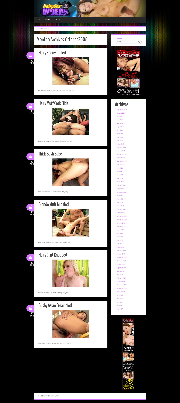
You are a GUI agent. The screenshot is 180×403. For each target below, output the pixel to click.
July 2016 (120, 130)
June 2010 (120, 237)
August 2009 (120, 271)
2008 (42, 29)
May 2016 (120, 137)
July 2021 (120, 116)
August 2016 (120, 127)
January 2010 (121, 254)
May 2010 (120, 240)
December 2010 (122, 216)
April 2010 (120, 244)
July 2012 (120, 168)
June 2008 (120, 295)
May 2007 (120, 309)
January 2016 (121, 151)
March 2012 (120, 182)
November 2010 (122, 219)
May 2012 (120, 175)
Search (119, 38)
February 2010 (121, 250)
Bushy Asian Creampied (55, 305)
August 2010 (120, 230)
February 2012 (121, 185)
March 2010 (120, 247)
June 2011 (120, 195)
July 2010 (120, 233)
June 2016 (120, 134)
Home (38, 19)
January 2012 (121, 189)
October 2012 (121, 158)
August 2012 (120, 164)
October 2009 (121, 264)
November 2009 (122, 261)
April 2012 (120, 178)
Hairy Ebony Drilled (52, 52)
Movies (47, 19)
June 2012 (120, 171)
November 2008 (122, 288)
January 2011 (121, 213)
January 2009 (121, 281)
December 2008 (122, 285)
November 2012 (122, 154)
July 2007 (120, 302)
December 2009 (122, 257)
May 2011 (120, 199)
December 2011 (122, 192)
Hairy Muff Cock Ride (53, 103)
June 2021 (120, 120)
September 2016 (122, 123)
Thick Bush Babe (50, 153)
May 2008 (120, 299)
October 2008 (121, 292)
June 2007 (120, 305)
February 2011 (121, 209)
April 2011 (120, 202)
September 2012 (122, 161)
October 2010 (121, 223)
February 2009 (121, 278)
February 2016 (121, 147)
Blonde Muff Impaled (53, 204)
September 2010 (122, 226)
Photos (57, 19)
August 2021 (120, 113)
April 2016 (120, 140)
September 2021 (122, 109)
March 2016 (120, 144)
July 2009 (120, 274)
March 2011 (120, 206)
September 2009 (122, 268)
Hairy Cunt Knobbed (52, 254)
